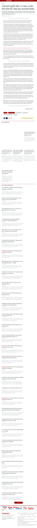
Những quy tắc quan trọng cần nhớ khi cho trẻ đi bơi (12, 251)
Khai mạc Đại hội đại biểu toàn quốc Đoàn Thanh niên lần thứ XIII (11, 451)
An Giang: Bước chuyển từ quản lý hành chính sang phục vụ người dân (12, 188)
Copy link (11, 118)
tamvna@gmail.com (20, 520)
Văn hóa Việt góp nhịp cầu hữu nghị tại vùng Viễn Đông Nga (12, 325)
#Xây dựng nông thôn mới (8, 114)
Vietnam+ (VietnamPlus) (9, 0)
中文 (27, 0)
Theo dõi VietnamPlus (24, 118)
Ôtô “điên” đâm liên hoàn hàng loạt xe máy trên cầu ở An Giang (12, 346)
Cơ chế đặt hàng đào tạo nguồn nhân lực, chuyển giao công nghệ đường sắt (11, 219)
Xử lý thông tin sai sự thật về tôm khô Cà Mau (12, 388)
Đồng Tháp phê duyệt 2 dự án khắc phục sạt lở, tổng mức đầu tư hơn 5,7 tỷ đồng (12, 262)
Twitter (7, 118)
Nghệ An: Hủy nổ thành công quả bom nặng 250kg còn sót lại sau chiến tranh (11, 198)
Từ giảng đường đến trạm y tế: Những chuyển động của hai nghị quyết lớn (12, 240)
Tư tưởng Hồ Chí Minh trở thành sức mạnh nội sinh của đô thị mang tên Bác (12, 493)
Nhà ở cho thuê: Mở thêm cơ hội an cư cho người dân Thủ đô (11, 283)
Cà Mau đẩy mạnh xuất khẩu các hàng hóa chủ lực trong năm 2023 (7, 152)
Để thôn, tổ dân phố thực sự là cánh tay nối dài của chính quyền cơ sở (12, 314)
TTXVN (21, 514)
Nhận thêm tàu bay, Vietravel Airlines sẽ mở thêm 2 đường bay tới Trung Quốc (11, 230)
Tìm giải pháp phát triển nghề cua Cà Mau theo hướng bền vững (29, 133)
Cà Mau (15, 114)
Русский (30, 0)
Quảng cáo (29, 514)
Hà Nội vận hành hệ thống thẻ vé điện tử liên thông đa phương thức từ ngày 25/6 (12, 335)
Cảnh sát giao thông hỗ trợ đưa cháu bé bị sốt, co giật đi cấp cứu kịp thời (12, 440)
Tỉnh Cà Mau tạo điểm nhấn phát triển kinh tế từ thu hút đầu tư (18, 152)
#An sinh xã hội (25, 112)
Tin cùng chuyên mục (8, 185)
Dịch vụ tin (24, 514)
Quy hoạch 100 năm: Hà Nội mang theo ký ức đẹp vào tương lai (12, 293)
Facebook (4, 118)
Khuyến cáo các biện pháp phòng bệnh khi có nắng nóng (12, 367)
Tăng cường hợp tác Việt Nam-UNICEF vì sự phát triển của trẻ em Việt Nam (11, 209)
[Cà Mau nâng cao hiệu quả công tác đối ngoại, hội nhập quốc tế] (16, 48)
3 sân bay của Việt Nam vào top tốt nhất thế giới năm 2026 (12, 398)
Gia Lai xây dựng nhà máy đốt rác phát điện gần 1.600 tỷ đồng (12, 430)
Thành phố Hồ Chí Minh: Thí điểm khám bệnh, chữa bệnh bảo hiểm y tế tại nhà (12, 419)
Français (22, 0)
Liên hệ (32, 514)
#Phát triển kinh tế (18, 112)
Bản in (9, 118)
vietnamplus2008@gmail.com (23, 522)
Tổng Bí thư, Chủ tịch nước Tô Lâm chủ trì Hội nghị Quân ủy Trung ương (12, 272)
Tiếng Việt (15, 0)
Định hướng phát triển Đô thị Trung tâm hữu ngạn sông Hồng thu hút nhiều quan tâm (12, 409)
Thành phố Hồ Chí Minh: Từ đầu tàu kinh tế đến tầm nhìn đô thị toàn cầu (12, 483)
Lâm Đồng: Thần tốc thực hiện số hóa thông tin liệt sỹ (12, 462)
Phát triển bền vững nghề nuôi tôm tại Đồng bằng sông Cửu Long (7, 172)
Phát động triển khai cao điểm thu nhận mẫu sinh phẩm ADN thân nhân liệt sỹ (12, 304)
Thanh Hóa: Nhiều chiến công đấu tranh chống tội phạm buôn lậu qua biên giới (12, 378)
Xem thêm (18, 502)
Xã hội (3, 3)
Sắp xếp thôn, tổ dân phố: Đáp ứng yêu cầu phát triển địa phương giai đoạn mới (12, 472)
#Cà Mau (5, 112)
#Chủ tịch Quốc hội (11, 112)
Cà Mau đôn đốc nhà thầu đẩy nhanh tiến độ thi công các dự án (29, 152)
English (19, 0)
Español (25, 0)
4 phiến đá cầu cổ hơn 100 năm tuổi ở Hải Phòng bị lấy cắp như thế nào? (12, 357)
